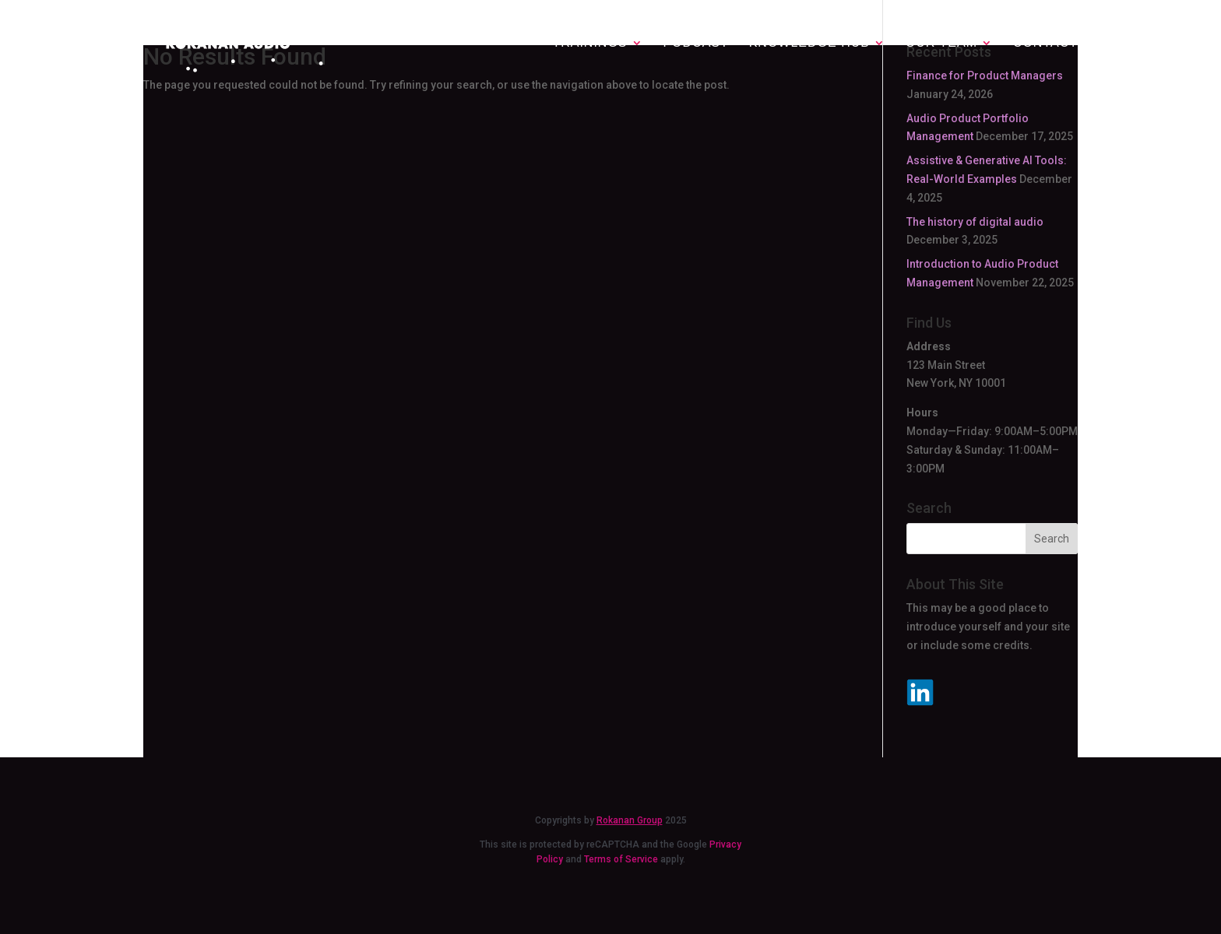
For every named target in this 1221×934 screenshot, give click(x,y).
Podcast (695, 43)
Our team (941, 42)
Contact (1045, 43)
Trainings (589, 42)
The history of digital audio (974, 222)
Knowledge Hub (809, 42)
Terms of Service (621, 859)
